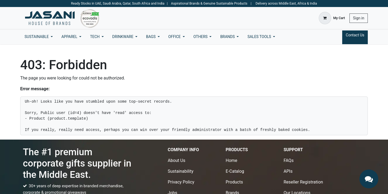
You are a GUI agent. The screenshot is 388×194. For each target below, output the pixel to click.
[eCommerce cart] (331, 18)
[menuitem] (38, 37)
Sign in (358, 18)
